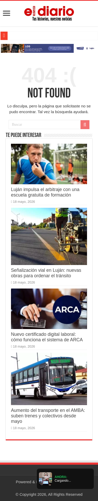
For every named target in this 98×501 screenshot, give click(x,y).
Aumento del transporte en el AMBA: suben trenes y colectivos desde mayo (48, 416)
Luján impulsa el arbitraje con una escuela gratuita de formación (45, 192)
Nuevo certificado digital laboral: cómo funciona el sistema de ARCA (47, 337)
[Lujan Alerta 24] (49, 48)
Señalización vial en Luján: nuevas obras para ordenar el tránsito (46, 273)
